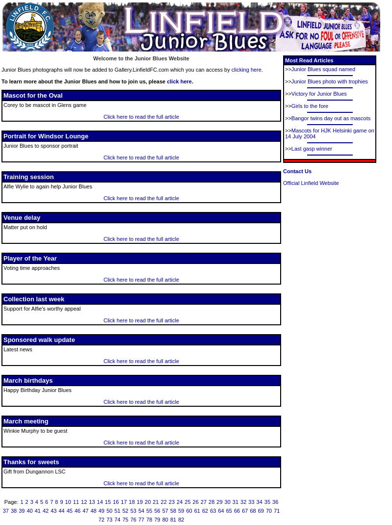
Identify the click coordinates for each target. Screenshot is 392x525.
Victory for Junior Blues (319, 94)
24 (180, 502)
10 (68, 502)
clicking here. (247, 70)
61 (197, 511)
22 (164, 502)
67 (245, 511)
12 (84, 502)
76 (133, 520)
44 (61, 511)
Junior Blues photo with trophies (329, 81)
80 (165, 520)
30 (228, 502)
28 (211, 502)
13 (92, 502)
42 (46, 511)
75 (125, 520)
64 (221, 511)
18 (132, 502)
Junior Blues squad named (323, 69)
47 (85, 511)
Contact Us (297, 171)
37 (6, 511)
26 (196, 502)
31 (235, 502)
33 (251, 502)
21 (155, 502)
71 (277, 511)
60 (189, 511)
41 (38, 511)
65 (229, 511)
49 (102, 511)
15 (108, 502)
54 (141, 511)
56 (157, 511)
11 (76, 502)
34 (259, 502)
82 (181, 520)
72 (102, 520)
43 (53, 511)
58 (173, 511)
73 (109, 520)
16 (116, 502)
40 (29, 511)
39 (22, 511)
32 (243, 502)
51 (117, 511)
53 (133, 511)
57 (165, 511)
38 (14, 511)
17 (124, 502)
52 (125, 511)
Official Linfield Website (311, 183)
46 (77, 511)
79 (157, 520)
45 (70, 511)
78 (149, 520)
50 (109, 511)
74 (117, 520)
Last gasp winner (311, 149)
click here (179, 81)
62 (205, 511)
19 (140, 502)
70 (269, 511)
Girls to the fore (309, 106)
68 (253, 511)
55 (149, 511)
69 (261, 511)
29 (219, 502)
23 (172, 502)
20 (148, 502)
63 (213, 511)
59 (181, 511)
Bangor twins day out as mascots (330, 118)
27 (204, 502)
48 (93, 511)
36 (275, 502)
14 (100, 502)
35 (267, 502)
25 (187, 502)
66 (237, 511)
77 (141, 520)
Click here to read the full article (141, 117)
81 (173, 520)
